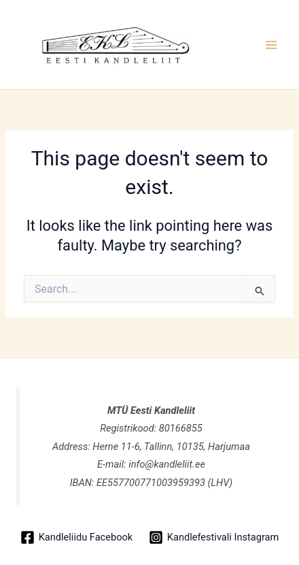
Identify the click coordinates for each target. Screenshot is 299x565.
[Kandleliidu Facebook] (76, 537)
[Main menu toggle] (271, 45)
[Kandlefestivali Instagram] (214, 537)
